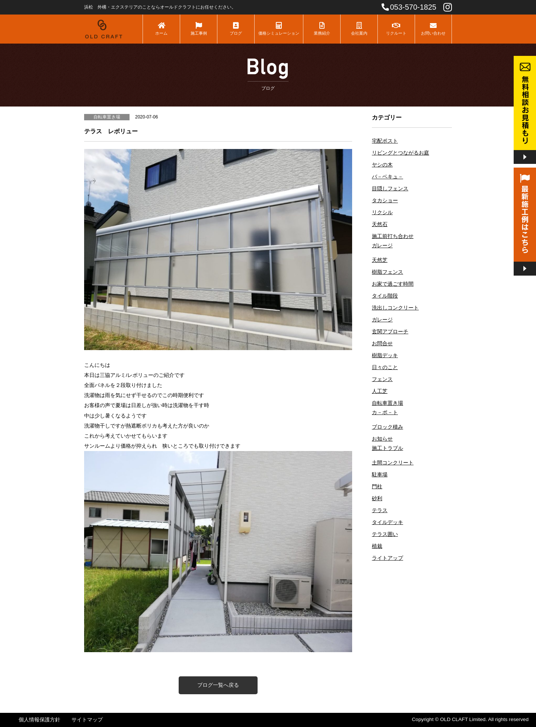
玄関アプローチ (390, 331)
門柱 (377, 486)
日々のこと (385, 367)
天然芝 (379, 260)
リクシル (382, 212)
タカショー (385, 200)
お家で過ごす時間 (393, 284)
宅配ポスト (385, 141)
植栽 (377, 546)
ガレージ (382, 245)
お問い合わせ (433, 28)
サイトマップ (87, 720)
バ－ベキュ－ (387, 177)
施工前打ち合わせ (393, 236)
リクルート (396, 28)
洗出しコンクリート (395, 308)
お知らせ (382, 439)
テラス (379, 510)
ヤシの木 (382, 165)
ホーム (161, 28)
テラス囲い (385, 534)
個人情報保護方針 (39, 720)
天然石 (379, 224)
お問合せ (382, 343)
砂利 (377, 498)
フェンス (382, 379)
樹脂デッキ (385, 355)
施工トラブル (387, 448)
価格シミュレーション (278, 28)
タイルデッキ (387, 522)
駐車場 (379, 474)
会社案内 (359, 28)
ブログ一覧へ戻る (218, 685)
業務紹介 (321, 28)
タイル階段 (385, 296)
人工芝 (379, 391)
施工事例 (198, 28)
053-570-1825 (409, 7)
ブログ (236, 28)
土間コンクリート (393, 463)
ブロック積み (387, 427)
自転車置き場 (387, 403)
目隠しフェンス (390, 188)
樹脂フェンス (387, 272)
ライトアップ (387, 558)
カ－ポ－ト (385, 412)
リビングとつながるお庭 (400, 153)
